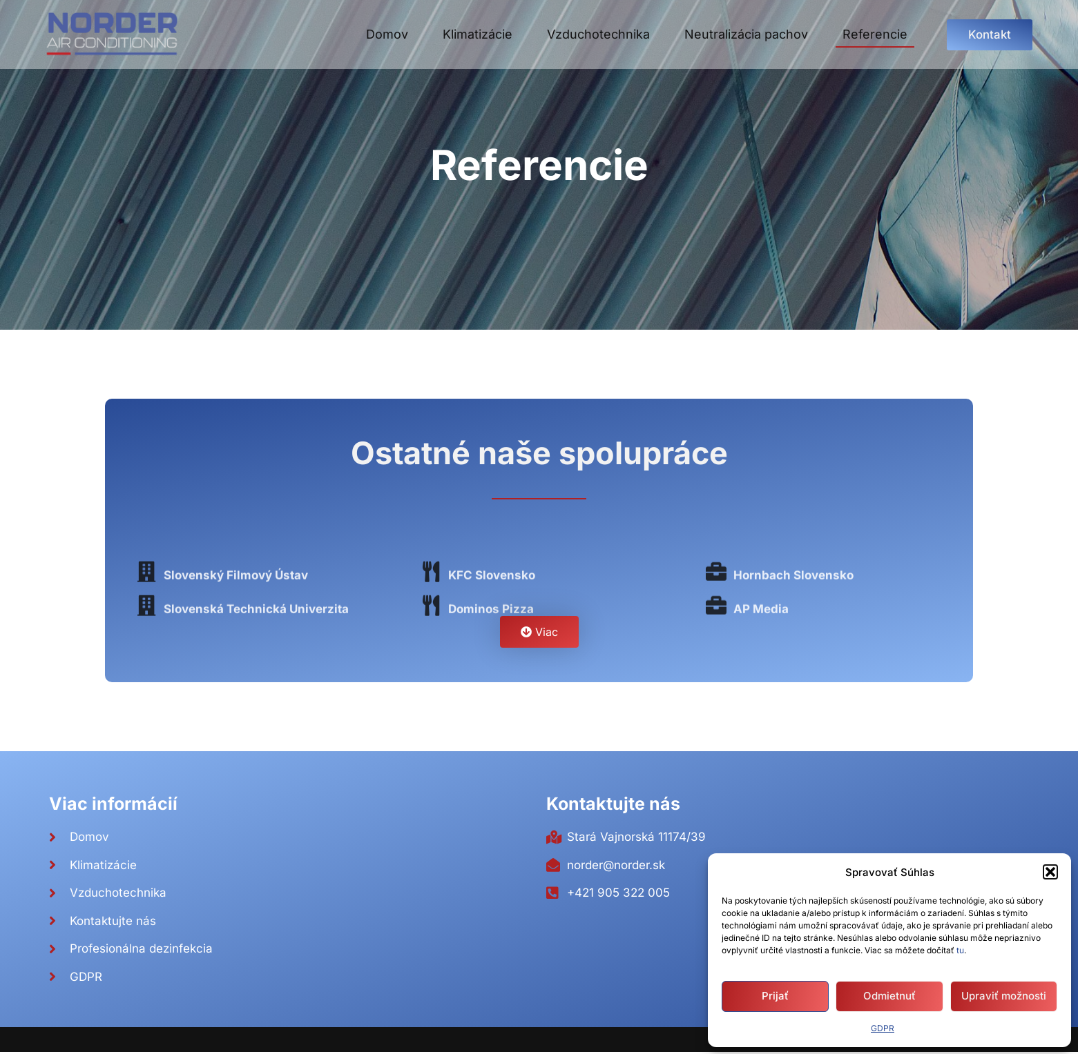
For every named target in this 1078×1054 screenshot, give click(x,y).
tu (960, 950)
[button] (1050, 872)
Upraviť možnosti (1003, 995)
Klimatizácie (477, 34)
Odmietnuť (889, 995)
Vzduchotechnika (598, 34)
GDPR (882, 1028)
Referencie (875, 34)
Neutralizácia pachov (746, 34)
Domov (387, 34)
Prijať (775, 995)
